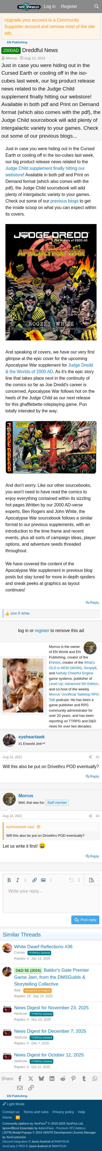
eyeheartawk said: (20, 827)
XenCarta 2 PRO (13, 1146)
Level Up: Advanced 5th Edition (73, 684)
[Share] (90, 757)
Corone (19, 952)
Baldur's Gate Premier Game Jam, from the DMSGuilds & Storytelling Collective (51, 977)
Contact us (10, 1112)
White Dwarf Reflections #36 (43, 946)
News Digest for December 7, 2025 (50, 1031)
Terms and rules (35, 1112)
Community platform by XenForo (43, 1123)
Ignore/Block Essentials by (43, 1128)
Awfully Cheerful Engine (74, 673)
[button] (8, 6)
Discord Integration (14, 1141)
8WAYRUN (61, 1141)
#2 (97, 757)
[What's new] (85, 6)
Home (7, 1117)
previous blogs (64, 201)
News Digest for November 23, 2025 (51, 1007)
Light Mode (13, 1104)
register (43, 630)
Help (81, 1112)
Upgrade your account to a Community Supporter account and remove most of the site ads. (49, 26)
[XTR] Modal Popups (38, 1132)
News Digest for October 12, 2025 (49, 1055)
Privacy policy (63, 1112)
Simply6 (90, 668)
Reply (94, 602)
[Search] (96, 6)
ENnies (54, 662)
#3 (97, 816)
